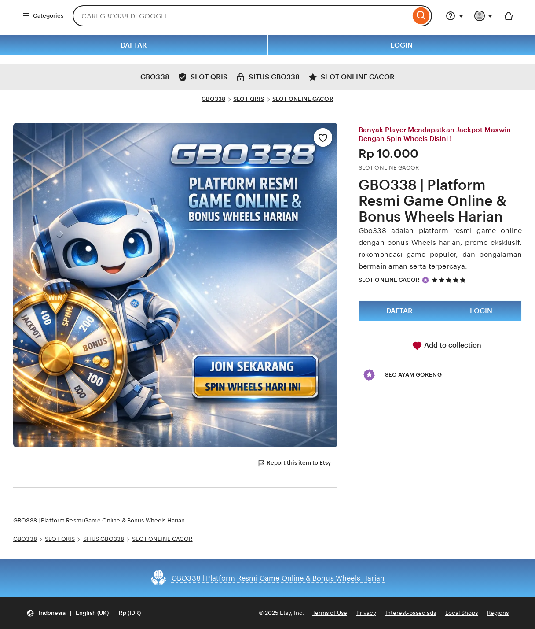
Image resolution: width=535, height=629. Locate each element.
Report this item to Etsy (294, 463)
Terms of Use (329, 613)
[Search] (421, 15)
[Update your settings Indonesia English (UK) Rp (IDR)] (83, 613)
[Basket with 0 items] (508, 15)
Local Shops (461, 613)
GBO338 (213, 99)
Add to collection (446, 345)
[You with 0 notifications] (483, 15)
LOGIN (401, 45)
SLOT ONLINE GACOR (302, 99)
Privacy (366, 613)
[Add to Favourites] (323, 137)
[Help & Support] (454, 15)
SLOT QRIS (248, 99)
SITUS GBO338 (104, 539)
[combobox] (241, 15)
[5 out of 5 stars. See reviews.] (450, 280)
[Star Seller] (425, 280)
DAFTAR (134, 45)
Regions (498, 613)
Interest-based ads (410, 613)
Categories (42, 16)
